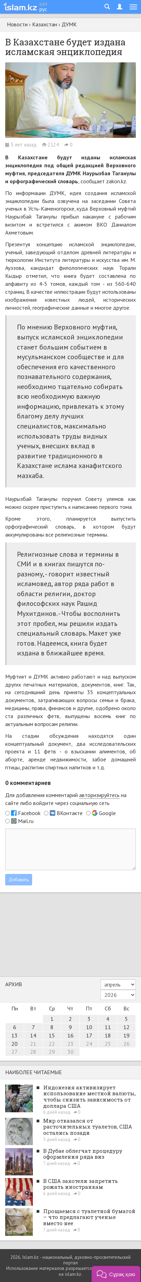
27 (14, 1051)
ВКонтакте (70, 813)
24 (89, 1043)
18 (108, 1035)
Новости (17, 24)
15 (52, 1035)
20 (14, 1043)
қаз (43, 3)
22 (52, 1043)
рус (43, 9)
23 (70, 1043)
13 (14, 1035)
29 (52, 1051)
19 (126, 1035)
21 (33, 1043)
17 (89, 1035)
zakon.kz (116, 181)
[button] (116, 1274)
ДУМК (69, 24)
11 (108, 1027)
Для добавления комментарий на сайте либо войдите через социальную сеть (65, 799)
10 (89, 1027)
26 (126, 1043)
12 (126, 1027)
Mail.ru (26, 821)
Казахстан (44, 24)
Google (107, 813)
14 (33, 1035)
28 (33, 1051)
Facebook (29, 813)
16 (70, 1035)
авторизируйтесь (99, 795)
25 (108, 1043)
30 (70, 1051)
